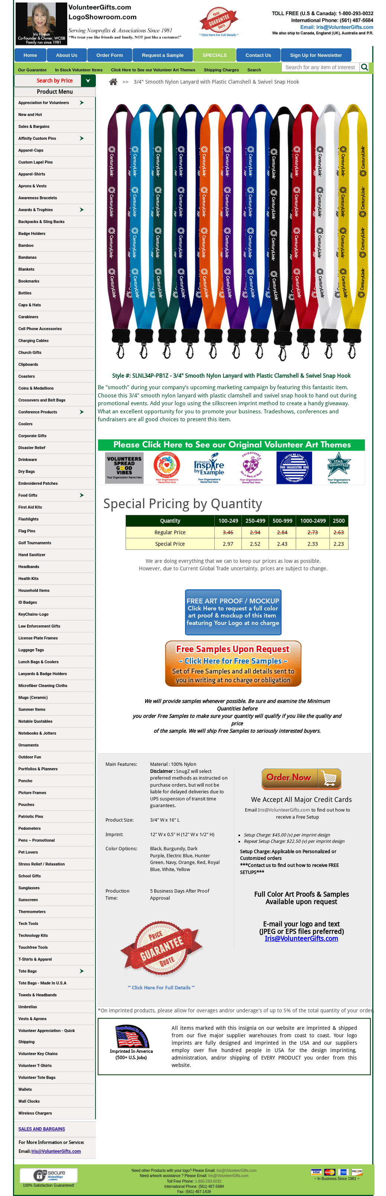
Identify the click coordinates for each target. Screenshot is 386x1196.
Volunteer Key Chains (38, 1053)
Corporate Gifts (33, 435)
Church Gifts (30, 352)
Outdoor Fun (30, 757)
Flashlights (29, 519)
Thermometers (32, 911)
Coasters (27, 376)
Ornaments (29, 745)
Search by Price (66, 81)
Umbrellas (28, 1007)
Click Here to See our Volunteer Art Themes (153, 70)
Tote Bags (55, 972)
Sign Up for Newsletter (316, 55)
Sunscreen (28, 899)
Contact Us (258, 55)
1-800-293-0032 (208, 1181)
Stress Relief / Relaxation (42, 864)
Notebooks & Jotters (37, 733)
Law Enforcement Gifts (40, 626)
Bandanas (28, 257)
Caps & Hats (30, 305)
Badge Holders (32, 233)
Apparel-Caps (31, 150)
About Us (67, 55)
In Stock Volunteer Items (79, 70)
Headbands (29, 566)
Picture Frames (32, 792)
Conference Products (55, 413)
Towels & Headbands (38, 995)
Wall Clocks (29, 1101)
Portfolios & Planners (38, 769)
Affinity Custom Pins (55, 139)
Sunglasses (29, 888)
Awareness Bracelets (38, 198)
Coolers (26, 424)
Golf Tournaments (35, 543)
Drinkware (28, 459)
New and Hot (30, 114)
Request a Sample (163, 55)
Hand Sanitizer (32, 554)
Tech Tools (28, 923)
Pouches (27, 804)
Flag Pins (27, 531)
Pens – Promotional (37, 840)
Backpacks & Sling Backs (42, 221)
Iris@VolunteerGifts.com (56, 1151)
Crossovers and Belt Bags (42, 400)
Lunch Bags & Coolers (39, 662)
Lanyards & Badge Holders (43, 673)
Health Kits (29, 578)
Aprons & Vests (33, 186)
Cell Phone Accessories (40, 328)
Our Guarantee (32, 70)
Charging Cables (34, 340)
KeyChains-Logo (34, 614)
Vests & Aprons (33, 1018)
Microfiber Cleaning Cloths (43, 685)
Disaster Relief (32, 447)
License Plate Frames (38, 638)
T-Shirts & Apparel (35, 959)
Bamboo (26, 245)
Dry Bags (27, 471)
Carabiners (29, 317)
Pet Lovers (28, 852)
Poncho (26, 780)
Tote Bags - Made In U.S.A (43, 983)
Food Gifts (55, 496)
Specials (214, 55)
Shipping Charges (221, 70)
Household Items (34, 590)
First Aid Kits (30, 507)
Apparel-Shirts (32, 174)
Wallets (25, 1089)
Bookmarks (29, 281)
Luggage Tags (31, 650)
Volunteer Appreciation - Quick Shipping (47, 1036)
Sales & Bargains (34, 126)
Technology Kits (33, 935)
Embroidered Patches (38, 483)
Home (30, 55)
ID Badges (28, 602)
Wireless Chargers (35, 1113)
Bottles (25, 293)
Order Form (110, 55)
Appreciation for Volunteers (55, 104)
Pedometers (30, 828)
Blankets (27, 269)
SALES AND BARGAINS (42, 1129)
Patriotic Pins (31, 816)
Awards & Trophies (55, 211)
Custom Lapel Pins (36, 162)
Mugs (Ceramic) (33, 697)
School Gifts (30, 876)
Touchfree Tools (33, 947)
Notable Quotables (36, 721)
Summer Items (32, 709)
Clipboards (28, 364)
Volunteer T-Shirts (35, 1065)
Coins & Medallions (36, 388)
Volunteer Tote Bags (37, 1077)
